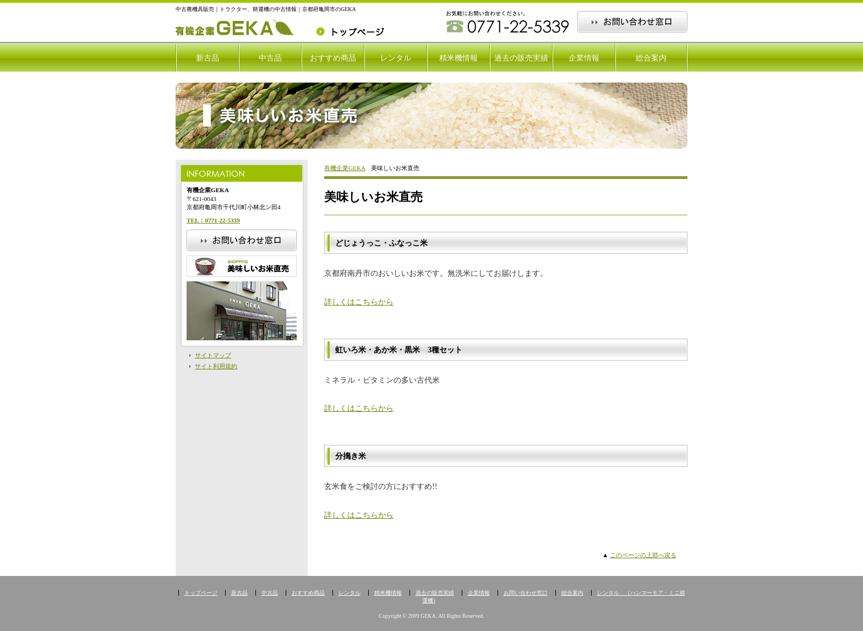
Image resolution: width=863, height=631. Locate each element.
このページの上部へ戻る (643, 555)
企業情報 (584, 57)
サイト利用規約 (216, 366)
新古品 (207, 57)
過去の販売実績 (521, 57)
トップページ (200, 593)
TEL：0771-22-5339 (213, 220)
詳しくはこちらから (359, 301)
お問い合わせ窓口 (526, 593)
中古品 (270, 57)
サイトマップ (213, 355)
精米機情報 (458, 57)
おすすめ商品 (333, 57)
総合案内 (651, 57)
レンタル (395, 57)
